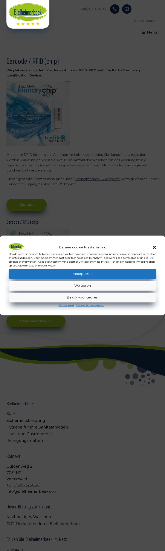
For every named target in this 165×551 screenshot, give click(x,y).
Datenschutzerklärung (90, 305)
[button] (154, 247)
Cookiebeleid (66, 305)
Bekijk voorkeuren (83, 297)
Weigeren (83, 286)
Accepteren (82, 274)
